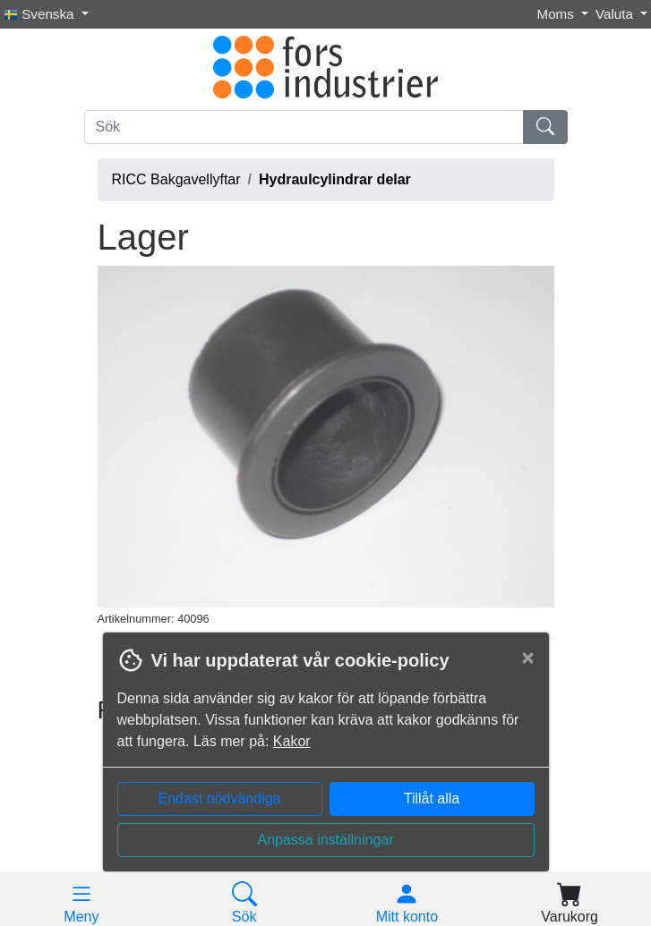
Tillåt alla (432, 798)
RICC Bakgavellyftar (176, 179)
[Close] (527, 658)
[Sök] (304, 127)
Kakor (292, 741)
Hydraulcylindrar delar (335, 179)
